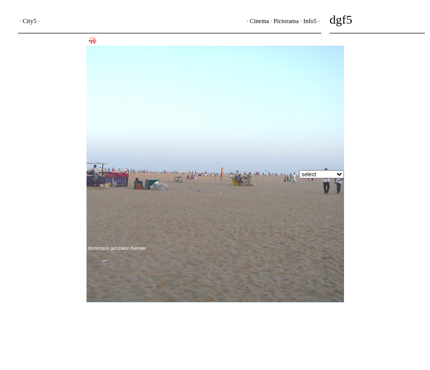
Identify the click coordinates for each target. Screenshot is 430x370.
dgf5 (341, 19)
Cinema (259, 21)
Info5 (310, 21)
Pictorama (286, 21)
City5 (30, 21)
